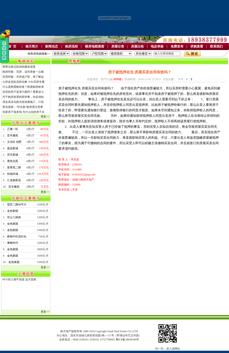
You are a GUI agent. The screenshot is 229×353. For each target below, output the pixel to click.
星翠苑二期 (14, 167)
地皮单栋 (157, 46)
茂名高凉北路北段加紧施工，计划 (23, 102)
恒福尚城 (12, 173)
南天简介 (31, 46)
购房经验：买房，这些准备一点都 (23, 71)
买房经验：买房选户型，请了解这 (23, 76)
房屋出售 (117, 46)
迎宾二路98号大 (16, 204)
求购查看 (196, 46)
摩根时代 (12, 242)
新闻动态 (51, 46)
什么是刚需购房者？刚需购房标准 (23, 86)
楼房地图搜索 (94, 46)
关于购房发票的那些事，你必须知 (23, 96)
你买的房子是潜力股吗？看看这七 (23, 91)
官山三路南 (14, 217)
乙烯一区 (12, 129)
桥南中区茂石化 (16, 236)
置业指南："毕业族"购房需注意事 (23, 107)
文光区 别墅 (14, 141)
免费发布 (177, 46)
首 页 (12, 46)
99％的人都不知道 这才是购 (19, 279)
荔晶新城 (12, 148)
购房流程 (71, 46)
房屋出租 (137, 46)
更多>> (45, 116)
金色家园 (12, 210)
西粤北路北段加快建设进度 (19, 66)
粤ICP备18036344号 (127, 339)
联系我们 (216, 46)
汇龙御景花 (14, 180)
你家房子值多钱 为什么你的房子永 (23, 112)
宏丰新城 (12, 154)
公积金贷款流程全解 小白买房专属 (23, 81)
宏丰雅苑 (12, 135)
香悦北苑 (12, 161)
